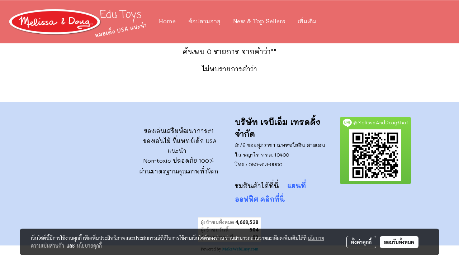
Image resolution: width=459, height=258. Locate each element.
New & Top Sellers (259, 22)
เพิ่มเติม (307, 22)
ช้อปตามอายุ (204, 22)
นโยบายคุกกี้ (89, 245)
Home (167, 22)
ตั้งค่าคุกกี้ (361, 242)
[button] (333, 22)
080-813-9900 (265, 164)
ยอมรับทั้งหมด (399, 242)
